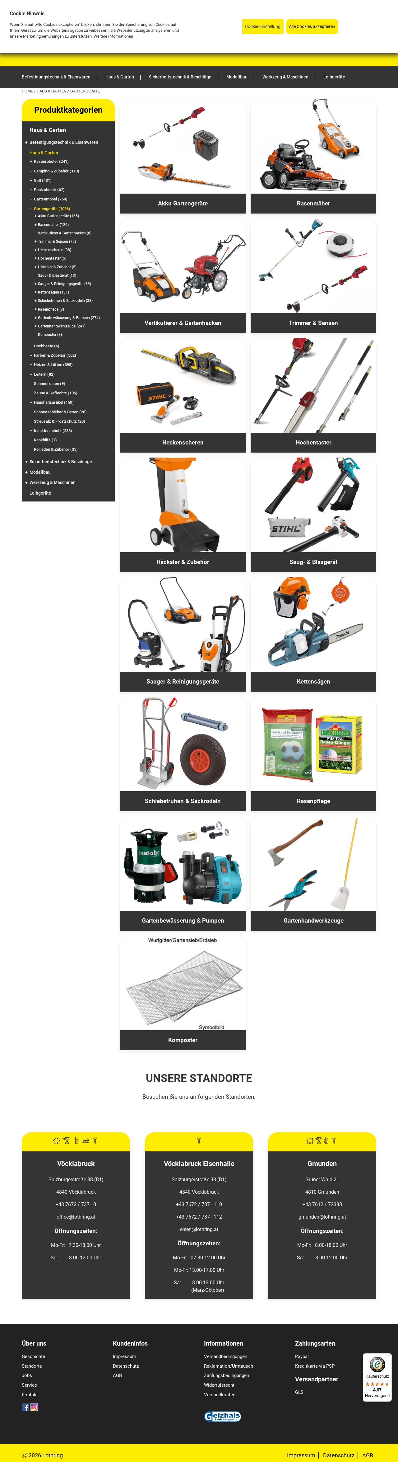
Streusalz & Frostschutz (59, 421)
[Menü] (388, 1357)
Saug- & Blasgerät (57, 275)
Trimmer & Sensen (57, 241)
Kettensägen (53, 292)
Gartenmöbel (50, 199)
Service (29, 1385)
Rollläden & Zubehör (56, 449)
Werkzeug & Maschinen (53, 482)
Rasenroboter (51, 161)
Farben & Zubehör (55, 355)
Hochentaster (52, 258)
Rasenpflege (51, 309)
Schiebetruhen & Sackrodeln (65, 301)
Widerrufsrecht (219, 1385)
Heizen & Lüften (53, 364)
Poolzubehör (49, 189)
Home (28, 91)
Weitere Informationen (113, 36)
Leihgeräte (40, 493)
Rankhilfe (45, 440)
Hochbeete (46, 346)
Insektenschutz (53, 430)
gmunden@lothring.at (322, 1217)
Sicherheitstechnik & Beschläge (61, 461)
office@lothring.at (76, 1217)
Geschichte (33, 1356)
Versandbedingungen (225, 1356)
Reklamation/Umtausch (228, 1366)
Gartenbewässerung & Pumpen (69, 318)
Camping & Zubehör (56, 171)
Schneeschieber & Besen (60, 412)
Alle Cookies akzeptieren (312, 26)
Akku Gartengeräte (58, 216)
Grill (43, 180)
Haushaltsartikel (54, 402)
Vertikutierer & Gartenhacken (64, 233)
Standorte (32, 1366)
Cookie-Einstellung (262, 26)
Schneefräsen (49, 383)
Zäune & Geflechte (55, 393)
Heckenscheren (54, 250)
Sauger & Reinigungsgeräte (64, 284)
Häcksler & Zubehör (57, 267)
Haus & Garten (52, 91)
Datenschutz (126, 1366)
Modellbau (40, 472)
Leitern (44, 374)
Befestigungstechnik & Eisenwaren (64, 142)
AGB (117, 1375)
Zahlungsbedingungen (226, 1375)
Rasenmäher (53, 225)
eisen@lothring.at (199, 1229)
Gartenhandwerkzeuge (62, 326)
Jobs (27, 1375)
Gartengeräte (52, 208)
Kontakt (30, 1395)
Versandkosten (219, 1395)
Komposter (50, 334)
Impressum (124, 1356)
